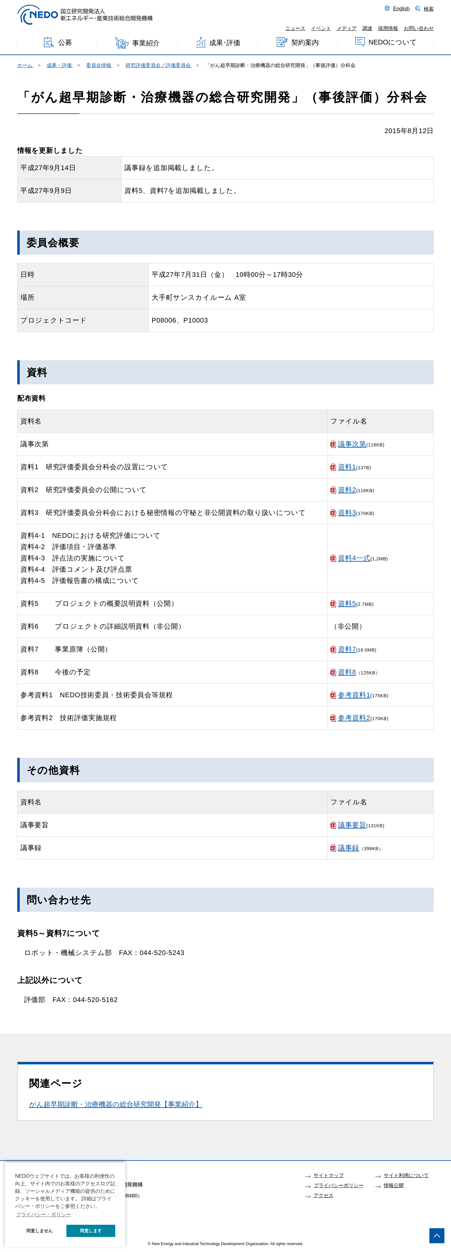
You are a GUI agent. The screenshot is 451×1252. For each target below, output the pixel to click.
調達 (367, 28)
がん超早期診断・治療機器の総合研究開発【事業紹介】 (115, 1104)
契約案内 (305, 42)
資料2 (347, 490)
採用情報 (388, 28)
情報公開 (394, 1185)
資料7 (347, 649)
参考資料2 (354, 718)
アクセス (324, 1195)
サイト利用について (406, 1175)
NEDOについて (393, 42)
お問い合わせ (419, 28)
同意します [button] (91, 1230)
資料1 (347, 467)
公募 (65, 42)
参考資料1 (354, 695)
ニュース (295, 28)
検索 (429, 9)
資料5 (347, 603)
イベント (321, 28)
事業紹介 (146, 43)
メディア (347, 28)
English (401, 8)
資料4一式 (354, 558)
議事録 (348, 848)
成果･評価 (224, 43)
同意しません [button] (39, 1230)
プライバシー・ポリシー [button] (43, 1214)
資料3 (347, 513)
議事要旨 (352, 825)
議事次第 (352, 444)
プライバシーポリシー (339, 1185)
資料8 (347, 672)
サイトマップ (329, 1175)
